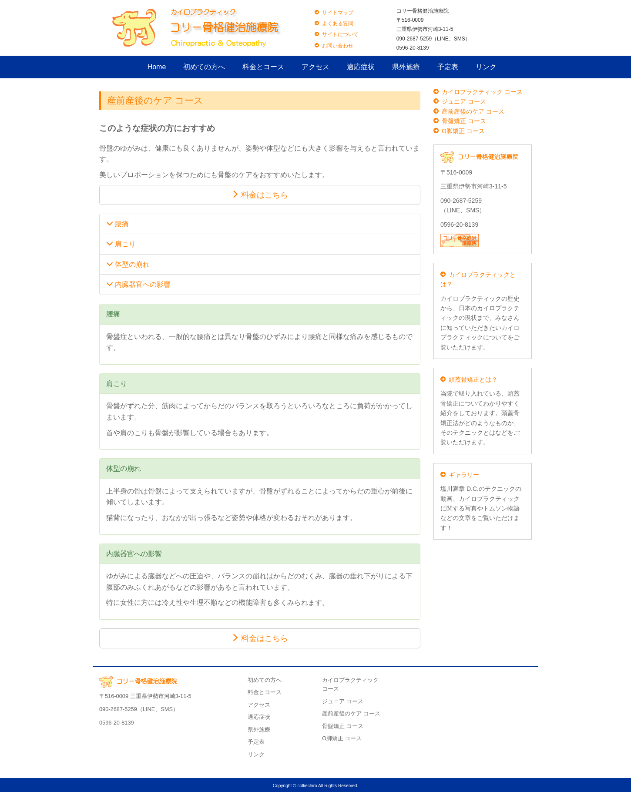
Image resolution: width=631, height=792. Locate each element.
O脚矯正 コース (463, 131)
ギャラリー (464, 474)
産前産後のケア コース (473, 111)
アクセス (315, 66)
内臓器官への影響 (138, 284)
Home (157, 66)
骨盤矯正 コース (464, 120)
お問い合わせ (337, 46)
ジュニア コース (464, 101)
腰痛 (117, 224)
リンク (486, 66)
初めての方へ (204, 66)
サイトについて (340, 34)
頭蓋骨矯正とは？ (473, 379)
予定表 (447, 66)
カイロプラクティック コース (482, 91)
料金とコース (263, 66)
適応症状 (361, 66)
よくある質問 (337, 23)
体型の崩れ (128, 264)
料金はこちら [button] (259, 194)
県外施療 (406, 66)
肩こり (121, 244)
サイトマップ (337, 13)
